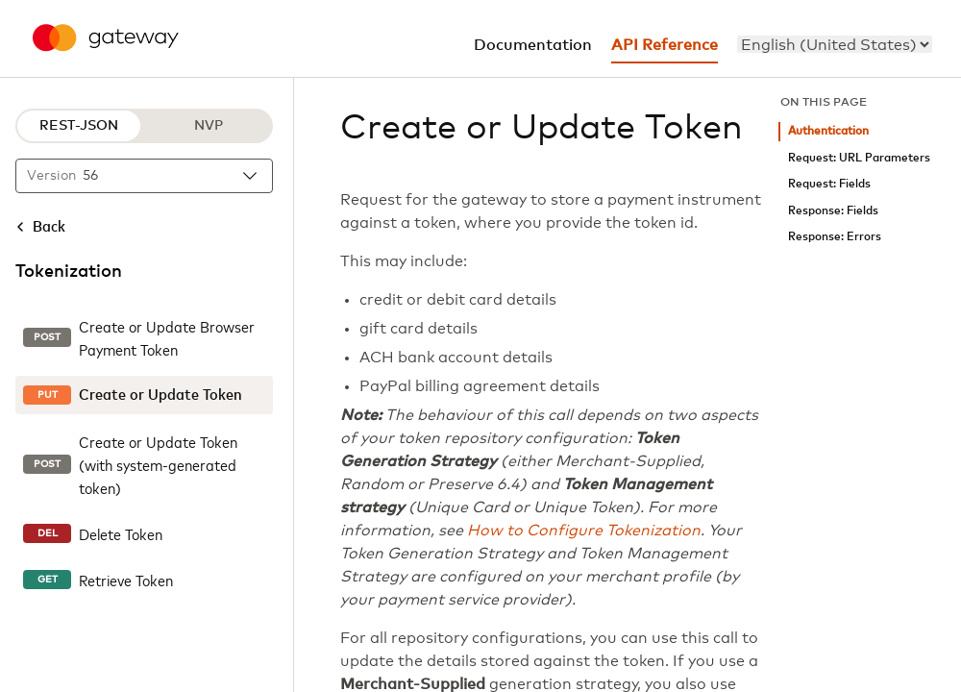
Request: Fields (829, 184)
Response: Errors (834, 237)
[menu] (834, 44)
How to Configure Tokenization (584, 530)
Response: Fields (833, 211)
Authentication (828, 131)
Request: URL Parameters (859, 158)
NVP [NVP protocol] (208, 126)
